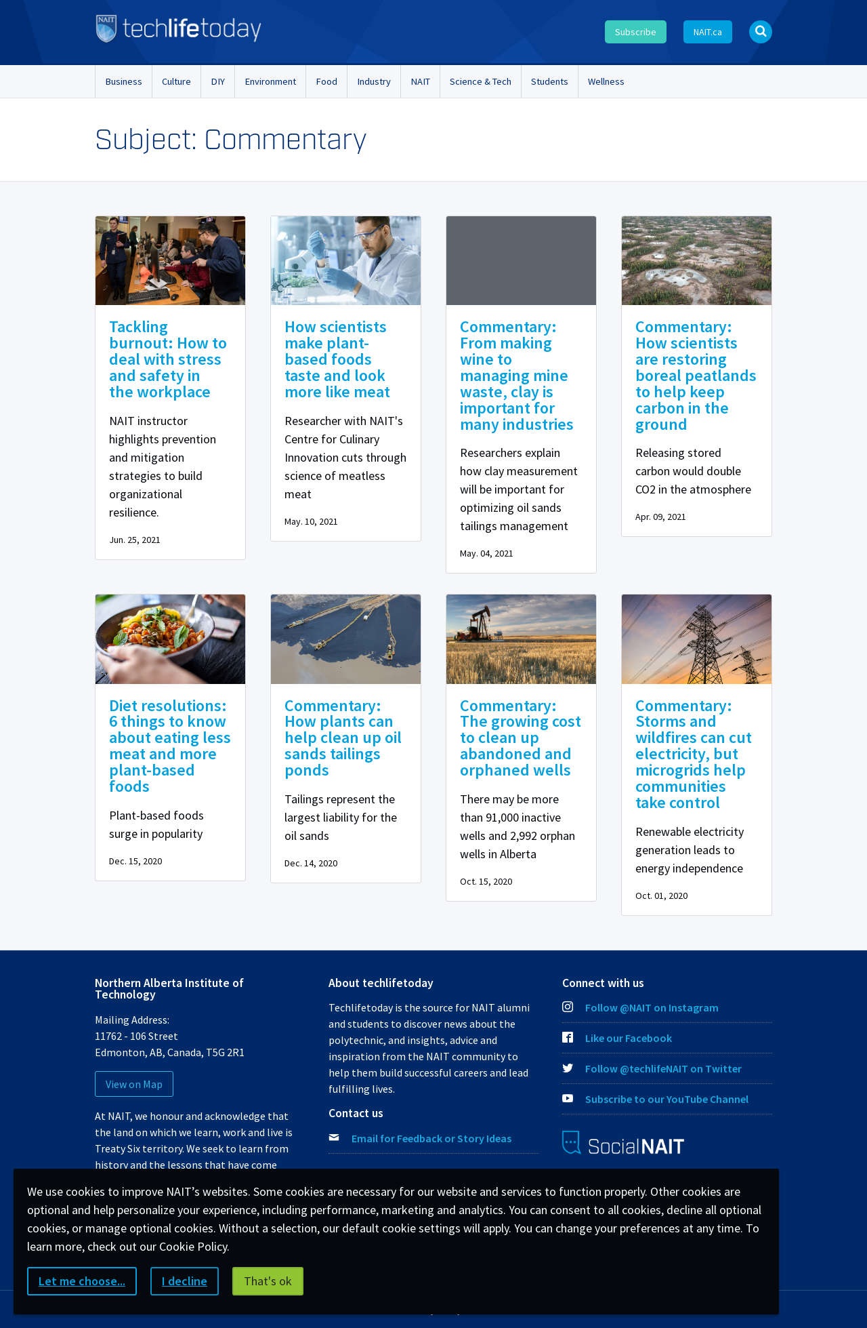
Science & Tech (480, 81)
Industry (374, 81)
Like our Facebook (617, 1038)
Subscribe (635, 32)
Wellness (606, 81)
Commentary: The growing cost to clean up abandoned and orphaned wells (520, 738)
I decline (184, 1281)
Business (123, 81)
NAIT (420, 81)
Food (326, 81)
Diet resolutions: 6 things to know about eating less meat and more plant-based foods (170, 746)
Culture (176, 81)
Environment (270, 81)
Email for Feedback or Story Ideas (431, 1138)
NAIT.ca (708, 32)
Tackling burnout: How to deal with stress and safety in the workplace (168, 359)
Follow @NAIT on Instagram (640, 1007)
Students (549, 81)
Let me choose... (82, 1281)
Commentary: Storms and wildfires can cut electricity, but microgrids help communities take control (693, 754)
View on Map (134, 1084)
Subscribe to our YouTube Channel (655, 1099)
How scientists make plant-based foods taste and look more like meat (337, 359)
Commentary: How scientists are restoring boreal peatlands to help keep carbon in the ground (696, 375)
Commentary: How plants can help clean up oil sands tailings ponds (343, 738)
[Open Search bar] (760, 31)
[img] (170, 260)
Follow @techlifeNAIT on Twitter (652, 1068)
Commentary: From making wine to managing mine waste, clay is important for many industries (517, 375)
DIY (218, 81)
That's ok (268, 1281)
